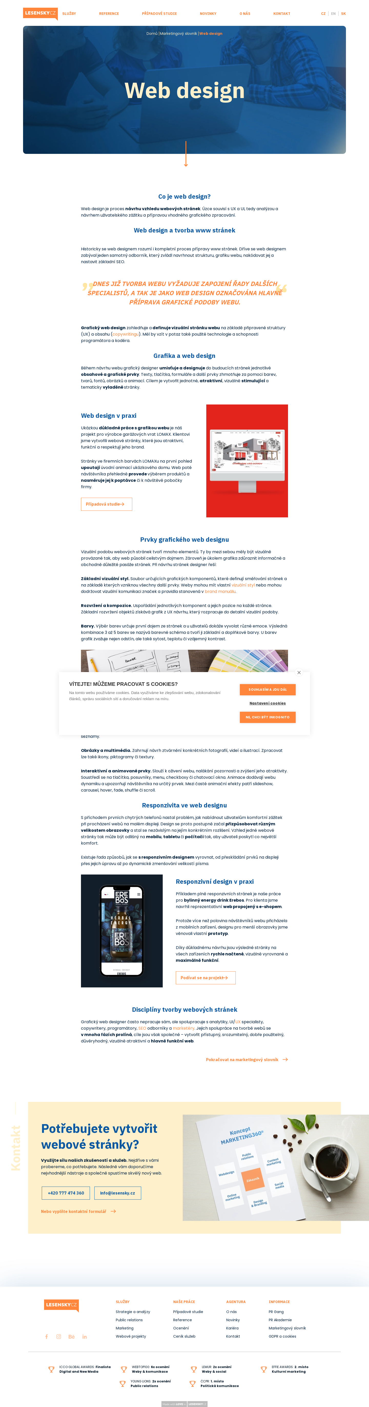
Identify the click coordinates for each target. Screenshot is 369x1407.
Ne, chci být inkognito (269, 717)
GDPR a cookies (282, 1336)
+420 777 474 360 (67, 1193)
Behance (72, 1336)
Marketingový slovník (178, 33)
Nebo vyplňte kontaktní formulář (73, 1210)
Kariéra (232, 1328)
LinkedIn (84, 1336)
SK (343, 13)
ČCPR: (212, 1381)
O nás (245, 13)
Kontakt (281, 13)
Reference (109, 13)
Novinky (208, 13)
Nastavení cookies (269, 703)
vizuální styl (243, 585)
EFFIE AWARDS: (290, 1367)
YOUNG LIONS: (151, 1381)
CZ (323, 13)
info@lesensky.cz (122, 1193)
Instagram (58, 1336)
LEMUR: (216, 1367)
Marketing (125, 1328)
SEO (142, 1028)
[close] (299, 672)
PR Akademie (280, 1320)
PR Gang (276, 1311)
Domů (152, 33)
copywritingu (125, 334)
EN (333, 13)
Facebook (46, 1336)
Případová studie (106, 504)
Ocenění (181, 1328)
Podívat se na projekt (204, 977)
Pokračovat (186, 154)
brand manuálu (220, 591)
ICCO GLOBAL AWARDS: (85, 1367)
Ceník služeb (184, 1336)
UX (238, 1022)
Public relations (129, 1320)
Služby (69, 13)
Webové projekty (131, 1336)
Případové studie (159, 13)
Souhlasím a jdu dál (269, 689)
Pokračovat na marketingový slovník (242, 1059)
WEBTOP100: (150, 1367)
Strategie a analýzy (133, 1311)
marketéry (183, 1028)
